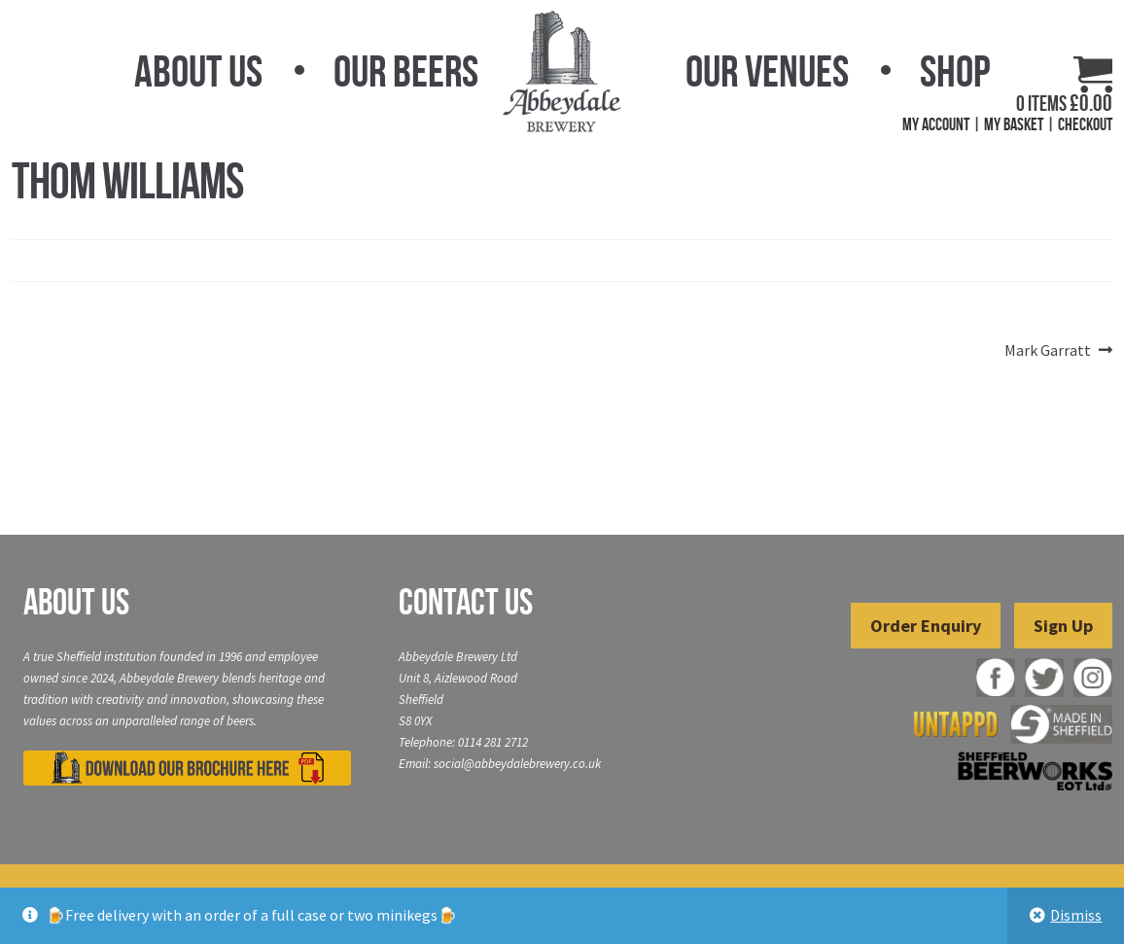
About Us (198, 71)
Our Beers (406, 71)
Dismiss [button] (1076, 915)
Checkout (1085, 124)
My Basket (1013, 124)
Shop (955, 71)
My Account (935, 124)
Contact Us (466, 601)
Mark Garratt (1047, 351)
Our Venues (767, 71)
